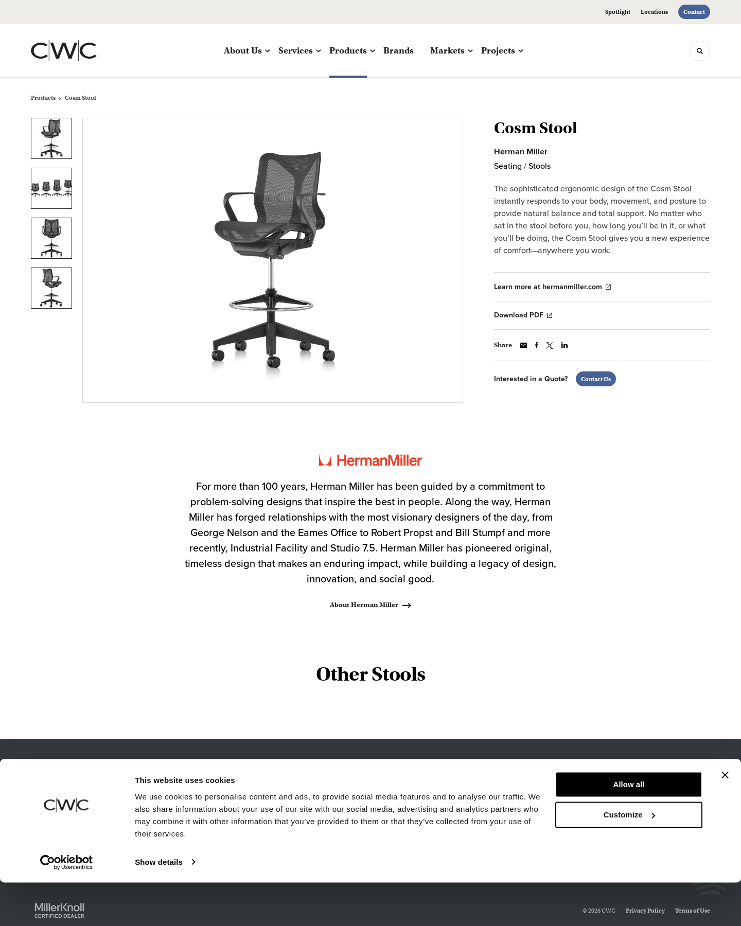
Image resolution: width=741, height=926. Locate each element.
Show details (159, 905)
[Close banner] (725, 819)
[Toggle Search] (700, 51)
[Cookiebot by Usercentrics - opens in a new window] (67, 906)
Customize (629, 858)
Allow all (629, 828)
